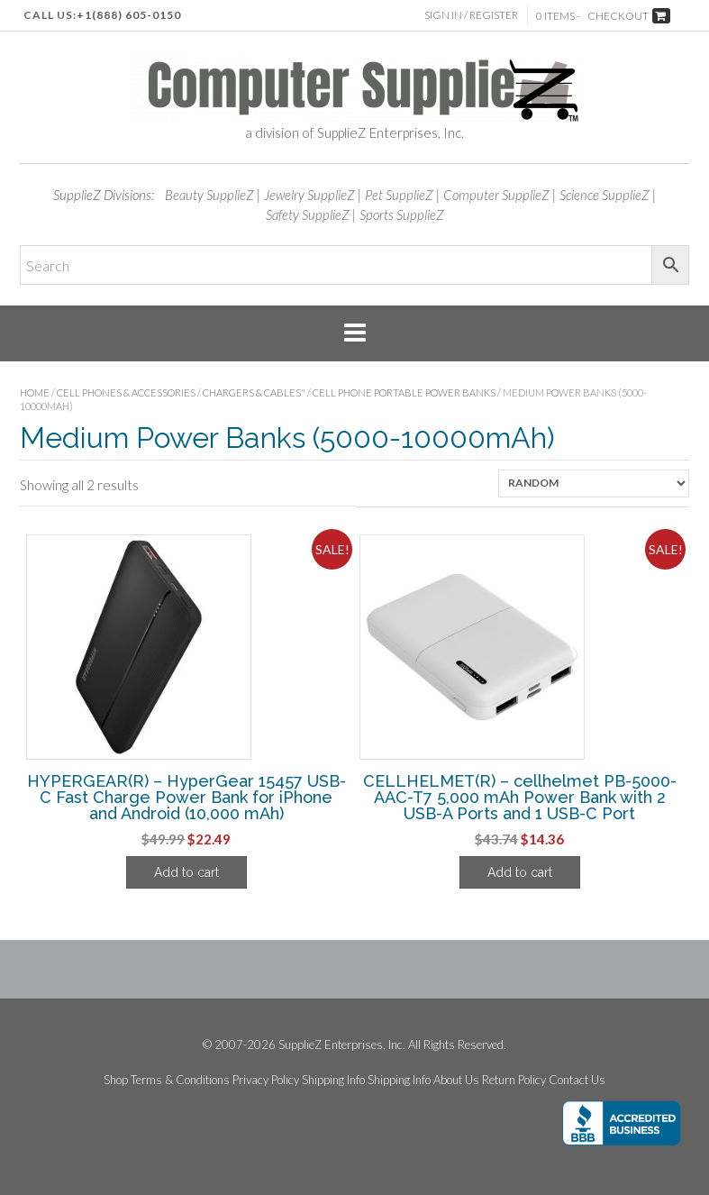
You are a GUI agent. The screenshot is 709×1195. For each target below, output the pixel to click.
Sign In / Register (471, 15)
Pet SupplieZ (399, 195)
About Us (456, 1080)
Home (35, 392)
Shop (116, 1080)
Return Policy (514, 1080)
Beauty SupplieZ (209, 195)
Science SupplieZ (604, 195)
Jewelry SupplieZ (309, 195)
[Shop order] (593, 483)
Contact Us (577, 1080)
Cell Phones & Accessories (126, 392)
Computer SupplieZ (496, 195)
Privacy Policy (265, 1080)
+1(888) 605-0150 (129, 15)
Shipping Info (333, 1080)
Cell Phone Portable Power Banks (404, 392)
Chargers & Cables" (254, 392)
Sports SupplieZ (401, 214)
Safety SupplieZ (308, 214)
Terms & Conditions (180, 1080)
